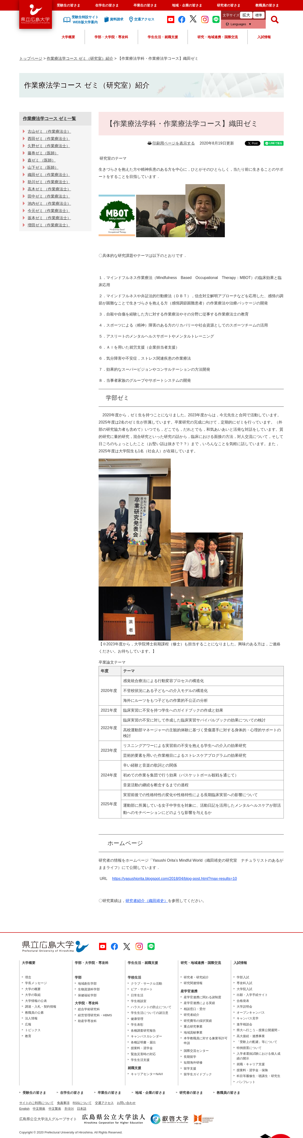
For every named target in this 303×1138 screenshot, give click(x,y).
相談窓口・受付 (195, 1009)
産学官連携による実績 (199, 1003)
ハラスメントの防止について (151, 1007)
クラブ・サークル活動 (146, 983)
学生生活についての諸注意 (149, 1013)
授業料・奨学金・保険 (252, 1070)
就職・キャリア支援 (251, 1064)
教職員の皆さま (267, 5)
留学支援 (190, 1068)
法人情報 (31, 1018)
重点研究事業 (193, 1026)
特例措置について (249, 1048)
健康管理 (137, 1019)
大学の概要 (33, 989)
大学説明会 (244, 1006)
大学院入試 (244, 989)
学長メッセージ (36, 983)
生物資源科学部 (89, 989)
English (24, 1108)
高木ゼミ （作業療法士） (49, 189)
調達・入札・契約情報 (40, 1006)
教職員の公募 (34, 1012)
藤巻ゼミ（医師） (43, 153)
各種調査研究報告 (143, 1030)
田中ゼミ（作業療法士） (49, 196)
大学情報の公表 (36, 1001)
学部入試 (243, 977)
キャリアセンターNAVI (147, 1074)
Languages (238, 24)
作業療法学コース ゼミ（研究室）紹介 (80, 58)
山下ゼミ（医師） (43, 167)
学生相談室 (138, 1001)
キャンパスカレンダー (146, 1036)
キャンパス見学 (248, 1018)
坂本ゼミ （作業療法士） (49, 218)
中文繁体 (55, 1108)
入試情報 (264, 37)
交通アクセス (104, 1103)
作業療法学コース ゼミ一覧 (49, 118)
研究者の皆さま (228, 5)
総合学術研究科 (89, 1009)
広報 (28, 1024)
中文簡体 (39, 1108)
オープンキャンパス (251, 1012)
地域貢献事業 (193, 1032)
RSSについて (82, 1103)
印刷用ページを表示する (173, 143)
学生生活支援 (140, 1060)
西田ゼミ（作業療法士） (49, 139)
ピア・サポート (142, 989)
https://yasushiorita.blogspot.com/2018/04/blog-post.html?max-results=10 (174, 879)
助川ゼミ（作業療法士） (49, 182)
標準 (258, 15)
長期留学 (190, 1057)
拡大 (246, 15)
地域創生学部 (87, 983)
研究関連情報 (193, 983)
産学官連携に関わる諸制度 (202, 997)
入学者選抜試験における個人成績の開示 (258, 1056)
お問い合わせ (126, 1103)
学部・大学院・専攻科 (111, 37)
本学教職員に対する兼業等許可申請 (205, 1040)
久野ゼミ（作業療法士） (49, 146)
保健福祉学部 (87, 995)
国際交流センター (196, 1051)
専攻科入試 (244, 983)
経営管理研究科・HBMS (95, 1015)
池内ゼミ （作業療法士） (49, 203)
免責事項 (63, 1103)
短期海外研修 (193, 1062)
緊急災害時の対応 (143, 1054)
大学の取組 (33, 995)
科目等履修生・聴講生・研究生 (258, 1076)
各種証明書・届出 (143, 1042)
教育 (28, 1036)
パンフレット (246, 1082)
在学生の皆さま (107, 5)
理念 (28, 977)
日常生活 (137, 995)
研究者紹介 (191, 1015)
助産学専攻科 (87, 1021)
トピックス (33, 1030)
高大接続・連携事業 (251, 1036)
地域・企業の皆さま (187, 5)
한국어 (69, 1108)
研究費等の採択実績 (198, 1021)
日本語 (81, 1108)
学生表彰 (137, 1024)
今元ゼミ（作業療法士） (49, 211)
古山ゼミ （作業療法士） (49, 131)
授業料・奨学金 (142, 1048)
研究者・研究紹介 (196, 977)
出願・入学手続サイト (252, 995)
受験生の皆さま (68, 5)
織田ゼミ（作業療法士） (49, 175)
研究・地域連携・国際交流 (217, 37)
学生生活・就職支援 (163, 37)
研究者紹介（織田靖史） (147, 901)
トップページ (30, 58)
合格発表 (243, 1001)
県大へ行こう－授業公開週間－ (258, 1030)
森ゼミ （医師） (42, 160)
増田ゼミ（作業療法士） (49, 225)
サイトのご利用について (36, 1103)
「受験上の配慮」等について (257, 1042)
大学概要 (68, 37)
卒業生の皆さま (145, 5)
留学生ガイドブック (198, 1074)
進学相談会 (244, 1024)
